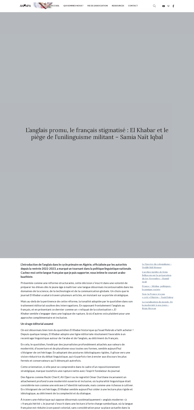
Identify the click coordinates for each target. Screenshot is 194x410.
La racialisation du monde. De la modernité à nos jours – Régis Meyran (157, 305)
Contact (133, 5)
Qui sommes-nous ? (73, 5)
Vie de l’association (97, 5)
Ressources (118, 5)
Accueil (55, 5)
